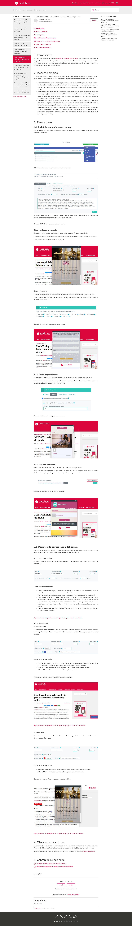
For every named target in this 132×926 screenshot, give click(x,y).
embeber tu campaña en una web (66, 59)
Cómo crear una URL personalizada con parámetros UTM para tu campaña (21, 76)
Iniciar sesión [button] (106, 3)
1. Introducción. (39, 28)
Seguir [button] (94, 20)
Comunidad (84, 3)
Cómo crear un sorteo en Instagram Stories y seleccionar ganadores (109, 20)
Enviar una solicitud (95, 3)
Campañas (29, 10)
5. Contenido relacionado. (42, 47)
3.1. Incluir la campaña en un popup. (45, 38)
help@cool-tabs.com (88, 851)
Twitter (38, 874)
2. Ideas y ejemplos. (40, 32)
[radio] (61, 885)
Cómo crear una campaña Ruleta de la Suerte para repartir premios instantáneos (110, 25)
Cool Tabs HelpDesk (18, 10)
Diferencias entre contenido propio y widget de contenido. (54, 867)
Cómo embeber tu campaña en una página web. (51, 863)
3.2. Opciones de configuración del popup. (47, 41)
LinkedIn (40, 874)
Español (75, 3)
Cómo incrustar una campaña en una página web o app (21, 51)
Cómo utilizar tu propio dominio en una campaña (21, 92)
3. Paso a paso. (39, 35)
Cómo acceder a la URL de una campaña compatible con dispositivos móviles (22, 85)
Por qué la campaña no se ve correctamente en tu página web (21, 67)
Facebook (35, 874)
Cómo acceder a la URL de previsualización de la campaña (22, 37)
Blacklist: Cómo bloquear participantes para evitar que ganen (109, 34)
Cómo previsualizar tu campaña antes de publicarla (20, 30)
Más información (19, 97)
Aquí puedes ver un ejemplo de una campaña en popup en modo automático (58, 618)
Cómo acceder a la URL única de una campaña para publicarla (21, 22)
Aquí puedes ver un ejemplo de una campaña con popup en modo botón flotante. (59, 725)
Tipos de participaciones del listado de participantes (109, 39)
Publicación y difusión (40, 10)
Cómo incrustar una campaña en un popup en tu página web (21, 59)
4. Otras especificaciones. (42, 44)
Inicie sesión (37, 908)
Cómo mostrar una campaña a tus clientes (21, 44)
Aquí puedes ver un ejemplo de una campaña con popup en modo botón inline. (59, 833)
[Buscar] (105, 10)
